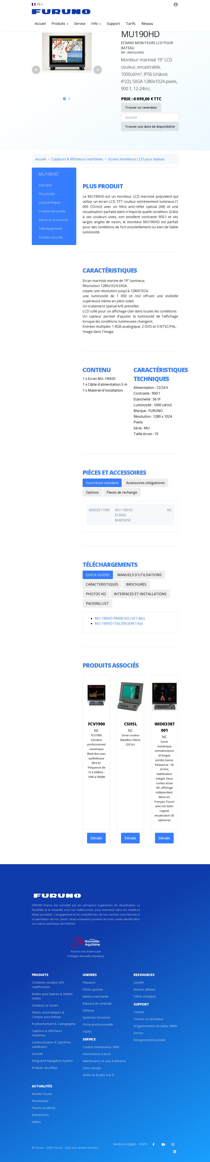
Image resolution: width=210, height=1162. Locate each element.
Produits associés (51, 237)
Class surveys (92, 1068)
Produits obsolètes (45, 1068)
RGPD (143, 1144)
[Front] (61, 11)
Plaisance (89, 982)
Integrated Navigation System (52, 1061)
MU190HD (48, 174)
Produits (60, 23)
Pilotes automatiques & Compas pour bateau (48, 1014)
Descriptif (45, 185)
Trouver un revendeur (141, 107)
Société (139, 982)
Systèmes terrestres (96, 1017)
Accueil (40, 23)
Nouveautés (40, 1101)
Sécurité (37, 1054)
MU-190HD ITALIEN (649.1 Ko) (119, 623)
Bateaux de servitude (97, 1003)
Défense (88, 1010)
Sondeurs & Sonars (45, 1005)
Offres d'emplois (145, 996)
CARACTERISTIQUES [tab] (102, 584)
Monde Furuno (42, 1094)
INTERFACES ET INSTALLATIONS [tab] (140, 594)
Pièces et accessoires (53, 220)
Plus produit (47, 194)
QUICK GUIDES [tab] (98, 575)
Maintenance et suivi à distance (104, 1061)
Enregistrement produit (149, 1040)
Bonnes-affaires (144, 989)
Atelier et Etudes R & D (98, 1075)
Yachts (87, 1031)
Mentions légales (125, 1144)
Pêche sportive (93, 989)
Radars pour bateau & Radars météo (52, 996)
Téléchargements (51, 229)
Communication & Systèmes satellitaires (51, 1044)
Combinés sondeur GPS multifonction (48, 984)
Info (96, 23)
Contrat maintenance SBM (101, 1047)
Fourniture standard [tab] (102, 482)
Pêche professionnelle (98, 1024)
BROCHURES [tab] (136, 584)
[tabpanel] (67, 53)
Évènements (40, 1115)
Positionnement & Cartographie (54, 1024)
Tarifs (130, 23)
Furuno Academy (43, 1108)
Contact (139, 1012)
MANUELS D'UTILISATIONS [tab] (139, 575)
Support (113, 23)
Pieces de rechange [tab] (122, 492)
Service (79, 23)
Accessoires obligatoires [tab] (145, 482)
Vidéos (36, 1122)
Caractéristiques (50, 202)
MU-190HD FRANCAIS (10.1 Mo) (120, 618)
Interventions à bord (96, 1054)
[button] (37, 4)
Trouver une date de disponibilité (150, 127)
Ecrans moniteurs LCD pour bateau (136, 159)
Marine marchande (96, 996)
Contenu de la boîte (52, 211)
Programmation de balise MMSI (155, 1026)
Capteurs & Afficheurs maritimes (77, 159)
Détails (96, 838)
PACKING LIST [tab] (97, 603)
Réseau (147, 23)
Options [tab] (92, 492)
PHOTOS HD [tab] (96, 594)
